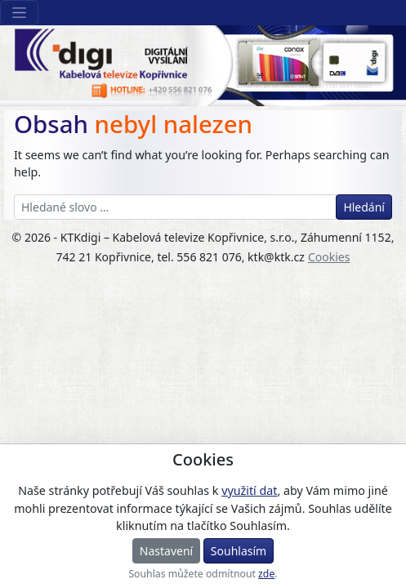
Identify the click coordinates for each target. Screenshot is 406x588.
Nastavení (166, 551)
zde (266, 574)
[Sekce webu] (19, 12)
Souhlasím (238, 551)
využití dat (249, 490)
